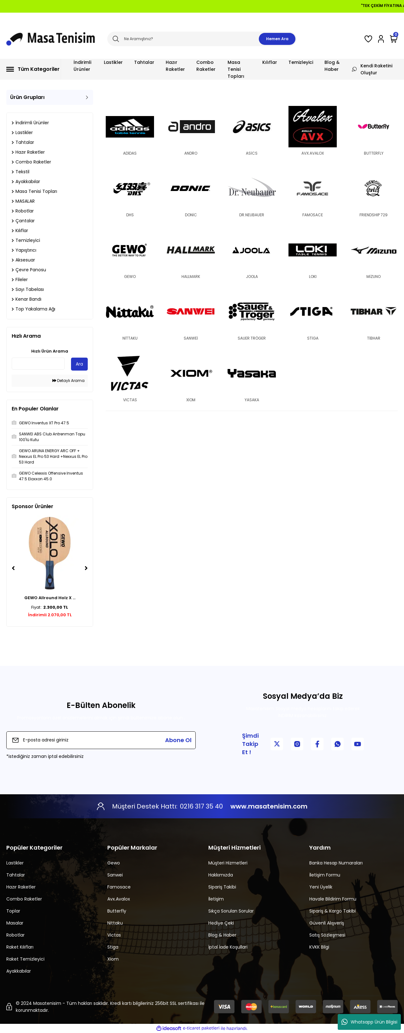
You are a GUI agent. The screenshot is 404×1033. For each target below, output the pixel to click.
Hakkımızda (220, 875)
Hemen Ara (277, 38)
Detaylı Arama (68, 380)
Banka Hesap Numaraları (336, 863)
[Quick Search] (38, 364)
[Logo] (50, 38)
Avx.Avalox (118, 899)
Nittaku (115, 923)
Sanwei (115, 875)
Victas (114, 935)
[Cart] (394, 39)
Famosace (119, 887)
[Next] (86, 568)
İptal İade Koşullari (227, 947)
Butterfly (116, 911)
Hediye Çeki (221, 923)
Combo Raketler (24, 899)
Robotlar (15, 935)
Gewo (113, 863)
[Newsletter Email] (101, 740)
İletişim (216, 899)
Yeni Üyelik (320, 887)
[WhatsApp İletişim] (337, 744)
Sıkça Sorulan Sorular (231, 911)
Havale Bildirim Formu (332, 899)
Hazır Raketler (21, 887)
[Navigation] (33, 69)
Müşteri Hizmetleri (227, 863)
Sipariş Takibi (222, 887)
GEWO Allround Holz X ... (49, 598)
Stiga (112, 947)
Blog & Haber (222, 935)
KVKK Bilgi (319, 947)
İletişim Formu (324, 875)
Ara (79, 364)
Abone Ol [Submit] (178, 740)
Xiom (113, 959)
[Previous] (13, 568)
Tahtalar (15, 875)
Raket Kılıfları (19, 947)
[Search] (202, 39)
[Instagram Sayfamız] (297, 744)
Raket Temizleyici (25, 959)
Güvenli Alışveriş (326, 923)
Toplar (13, 911)
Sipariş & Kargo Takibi (332, 911)
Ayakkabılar (18, 971)
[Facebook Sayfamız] (317, 744)
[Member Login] (381, 39)
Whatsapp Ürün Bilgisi (369, 1021)
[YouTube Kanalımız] (357, 744)
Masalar (14, 923)
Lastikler (15, 863)
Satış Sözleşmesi (327, 935)
